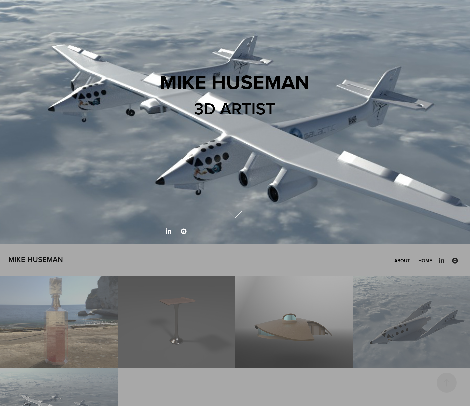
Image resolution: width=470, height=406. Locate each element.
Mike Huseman (35, 259)
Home (425, 260)
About (402, 260)
